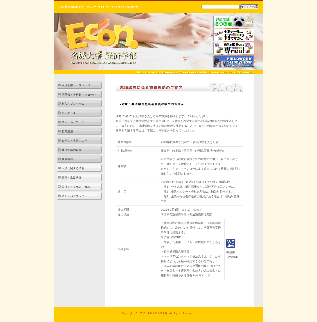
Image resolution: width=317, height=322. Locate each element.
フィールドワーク (73, 122)
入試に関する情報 (73, 168)
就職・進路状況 (72, 177)
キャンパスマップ (73, 196)
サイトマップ (104, 6)
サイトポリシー (88, 6)
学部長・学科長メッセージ (79, 94)
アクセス (117, 6)
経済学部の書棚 (72, 150)
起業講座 (67, 131)
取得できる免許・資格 (76, 187)
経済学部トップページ (76, 85)
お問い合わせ (131, 6)
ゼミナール (69, 113)
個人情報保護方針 (69, 6)
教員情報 (67, 159)
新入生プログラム (73, 103)
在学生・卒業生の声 (74, 140)
